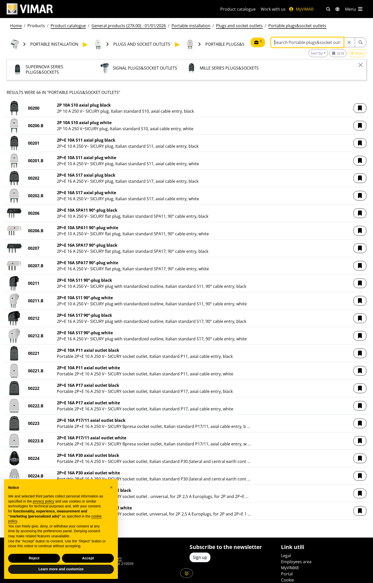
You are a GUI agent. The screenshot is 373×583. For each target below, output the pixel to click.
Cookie (287, 580)
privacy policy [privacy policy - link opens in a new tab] (43, 501)
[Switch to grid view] (338, 53)
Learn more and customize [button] (60, 569)
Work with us (273, 9)
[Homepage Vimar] (107, 9)
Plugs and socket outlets (239, 25)
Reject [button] (34, 558)
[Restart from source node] (349, 42)
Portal (287, 574)
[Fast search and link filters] (328, 9)
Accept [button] (88, 558)
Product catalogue (238, 9)
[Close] (361, 65)
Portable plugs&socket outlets (297, 25)
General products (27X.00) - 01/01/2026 (128, 25)
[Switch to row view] (357, 53)
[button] (359, 108)
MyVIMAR (301, 9)
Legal (286, 555)
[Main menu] (354, 9)
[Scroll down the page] (186, 573)
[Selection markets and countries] (337, 9)
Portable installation (191, 25)
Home (16, 25)
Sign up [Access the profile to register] (200, 557)
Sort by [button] (317, 53)
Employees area (296, 561)
